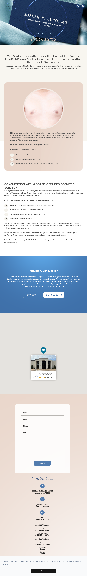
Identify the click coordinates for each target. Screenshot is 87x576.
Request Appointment (54, 295)
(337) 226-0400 (33, 295)
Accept (43, 571)
